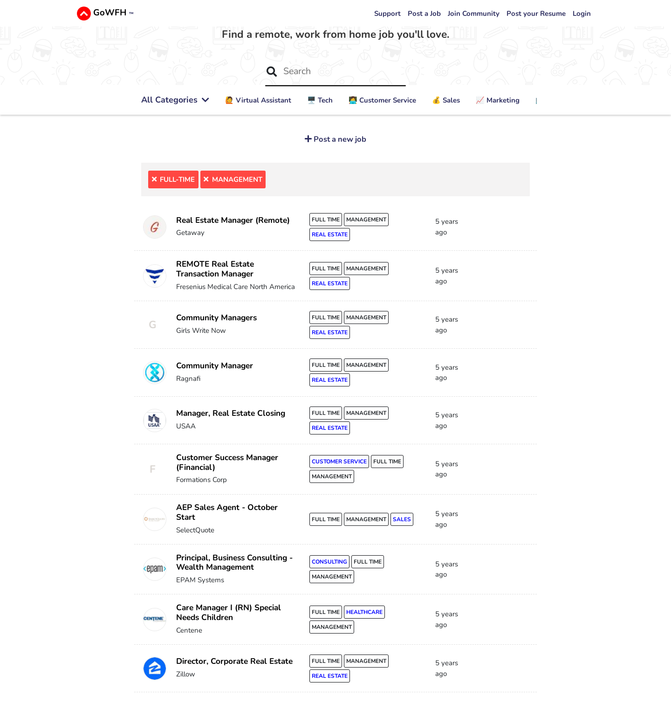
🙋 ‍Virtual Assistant (258, 100)
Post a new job (339, 139)
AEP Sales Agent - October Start (227, 512)
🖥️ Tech (320, 100)
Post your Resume (536, 13)
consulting (329, 561)
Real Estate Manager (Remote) (233, 220)
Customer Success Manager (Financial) (227, 462)
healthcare (364, 612)
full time (326, 219)
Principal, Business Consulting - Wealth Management (234, 562)
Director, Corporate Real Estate (234, 661)
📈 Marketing (498, 100)
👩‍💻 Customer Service (382, 100)
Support (387, 13)
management (366, 219)
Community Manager (214, 365)
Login (582, 13)
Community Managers (216, 317)
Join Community (474, 13)
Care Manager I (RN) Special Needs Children (228, 612)
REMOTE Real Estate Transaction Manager (215, 269)
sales (402, 519)
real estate (330, 234)
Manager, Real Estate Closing (230, 413)
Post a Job (424, 13)
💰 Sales (446, 100)
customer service (339, 461)
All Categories (175, 99)
